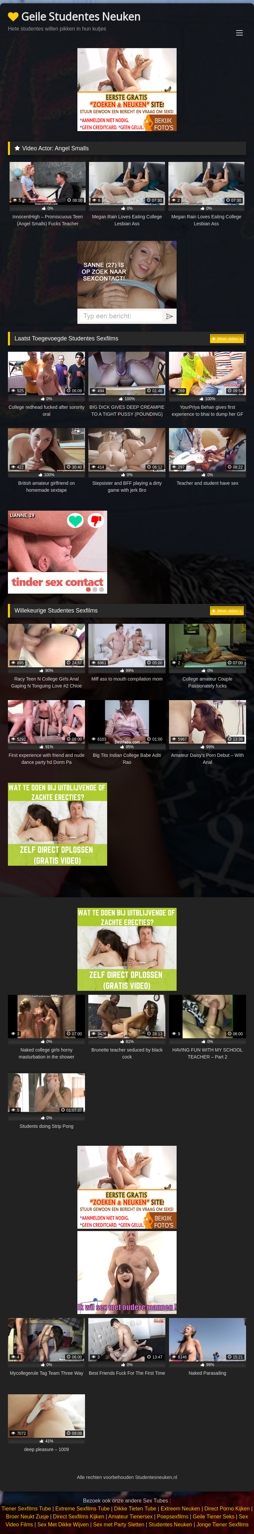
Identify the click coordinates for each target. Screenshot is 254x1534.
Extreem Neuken (180, 1508)
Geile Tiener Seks (213, 1516)
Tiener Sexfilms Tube (26, 1508)
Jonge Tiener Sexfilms (222, 1524)
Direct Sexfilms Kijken (78, 1516)
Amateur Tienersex (130, 1516)
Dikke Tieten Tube (135, 1508)
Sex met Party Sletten (119, 1524)
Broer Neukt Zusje (27, 1516)
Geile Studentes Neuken (74, 16)
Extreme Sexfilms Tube (82, 1508)
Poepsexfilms (173, 1516)
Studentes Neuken (170, 1524)
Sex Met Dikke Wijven (63, 1524)
